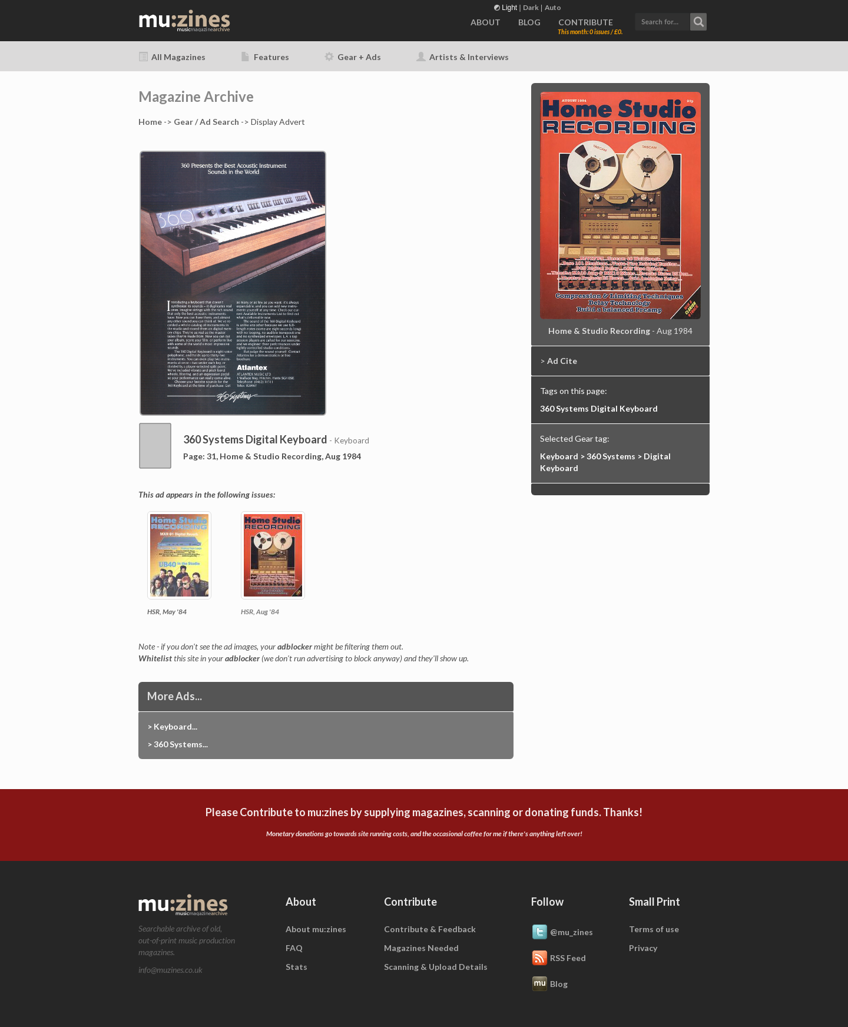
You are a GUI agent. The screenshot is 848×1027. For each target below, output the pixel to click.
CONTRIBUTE (585, 22)
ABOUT (486, 22)
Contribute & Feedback (430, 929)
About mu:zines (316, 929)
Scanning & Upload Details (436, 967)
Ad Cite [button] (562, 361)
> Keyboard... (172, 726)
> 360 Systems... (177, 744)
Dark (531, 7)
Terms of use (654, 929)
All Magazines (172, 57)
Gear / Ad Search (206, 122)
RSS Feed (558, 958)
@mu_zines (562, 932)
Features (265, 57)
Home (150, 122)
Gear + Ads (352, 57)
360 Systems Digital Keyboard (599, 408)
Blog (549, 984)
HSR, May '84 (167, 611)
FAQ (294, 948)
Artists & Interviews (462, 57)
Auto (553, 7)
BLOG (529, 22)
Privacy (643, 948)
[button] (670, 20)
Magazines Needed (421, 948)
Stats (296, 967)
